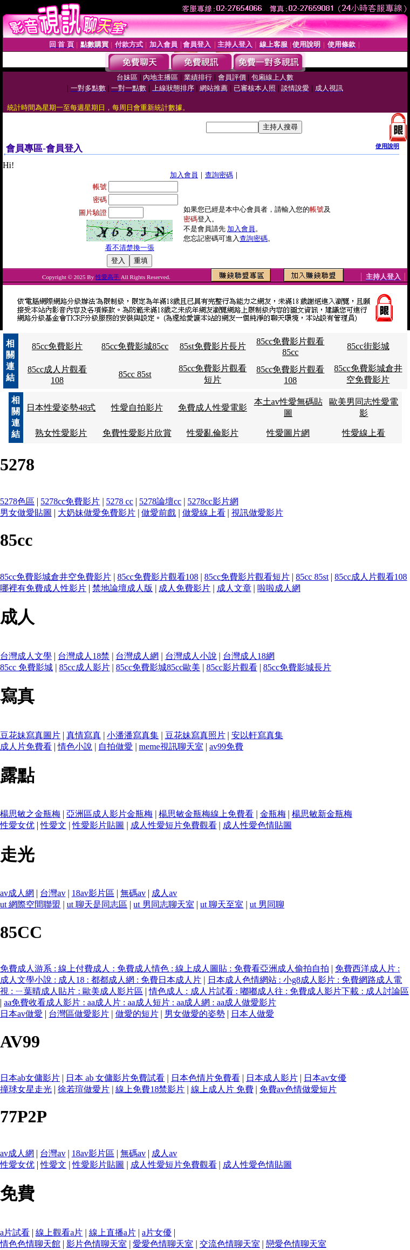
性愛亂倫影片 (212, 433)
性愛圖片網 (288, 433)
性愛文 (53, 825)
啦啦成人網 (278, 588)
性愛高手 (108, 277)
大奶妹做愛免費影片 (96, 512)
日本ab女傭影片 (30, 1077)
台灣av (52, 893)
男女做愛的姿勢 (195, 1013)
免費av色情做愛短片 (298, 1089)
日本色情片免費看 (205, 1077)
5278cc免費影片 (70, 501)
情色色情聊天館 (30, 1243)
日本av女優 (325, 1077)
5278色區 (17, 501)
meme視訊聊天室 (171, 746)
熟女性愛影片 (61, 433)
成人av (164, 893)
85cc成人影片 (84, 667)
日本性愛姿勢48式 (60, 407)
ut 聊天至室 (221, 904)
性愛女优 (17, 825)
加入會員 (184, 175)
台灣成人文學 (26, 656)
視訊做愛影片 (257, 512)
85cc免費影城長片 (297, 667)
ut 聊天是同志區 (97, 904)
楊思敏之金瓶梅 (30, 813)
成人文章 (234, 588)
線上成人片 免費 (222, 1089)
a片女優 (157, 1232)
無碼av (133, 893)
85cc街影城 (368, 346)
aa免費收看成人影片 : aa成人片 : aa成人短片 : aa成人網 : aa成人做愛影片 (140, 1002)
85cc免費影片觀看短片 (247, 576)
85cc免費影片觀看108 (157, 576)
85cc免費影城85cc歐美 (158, 667)
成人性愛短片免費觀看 (174, 825)
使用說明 (387, 146)
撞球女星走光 (26, 1089)
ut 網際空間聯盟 (30, 904)
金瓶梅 (273, 813)
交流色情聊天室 (230, 1243)
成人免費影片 (184, 588)
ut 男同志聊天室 (163, 904)
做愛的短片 (137, 1013)
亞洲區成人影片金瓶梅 (109, 813)
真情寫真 (83, 735)
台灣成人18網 (249, 656)
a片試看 (15, 1232)
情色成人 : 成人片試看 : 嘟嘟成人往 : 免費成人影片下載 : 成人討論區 (279, 991)
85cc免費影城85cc (134, 346)
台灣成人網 (137, 656)
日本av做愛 (21, 1013)
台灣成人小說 (191, 656)
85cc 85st (135, 374)
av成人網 (17, 893)
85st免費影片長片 (213, 346)
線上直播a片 (112, 1232)
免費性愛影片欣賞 (137, 433)
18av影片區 (93, 893)
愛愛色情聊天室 (163, 1243)
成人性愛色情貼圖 (257, 825)
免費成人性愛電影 (212, 407)
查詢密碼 (219, 175)
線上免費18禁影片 (149, 1089)
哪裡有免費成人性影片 (43, 588)
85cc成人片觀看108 (370, 576)
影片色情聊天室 (96, 1243)
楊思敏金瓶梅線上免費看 (206, 813)
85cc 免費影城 (26, 667)
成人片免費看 (26, 746)
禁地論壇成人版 (122, 588)
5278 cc (119, 501)
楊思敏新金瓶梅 (322, 813)
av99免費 (226, 746)
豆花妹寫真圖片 (30, 735)
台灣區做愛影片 (79, 1013)
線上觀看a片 (59, 1232)
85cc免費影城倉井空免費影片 (55, 576)
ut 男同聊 (267, 904)
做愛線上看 (204, 512)
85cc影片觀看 (231, 667)
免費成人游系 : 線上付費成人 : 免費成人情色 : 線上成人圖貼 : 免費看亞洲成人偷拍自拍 (164, 968)
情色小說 (75, 746)
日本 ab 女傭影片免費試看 (115, 1077)
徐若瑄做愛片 (84, 1089)
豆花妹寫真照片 (195, 735)
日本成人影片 (272, 1077)
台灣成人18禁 (84, 656)
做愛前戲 (158, 512)
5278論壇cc (160, 501)
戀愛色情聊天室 (296, 1243)
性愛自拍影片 (137, 407)
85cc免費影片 (57, 346)
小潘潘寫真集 (133, 735)
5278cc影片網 (212, 501)
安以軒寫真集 (257, 735)
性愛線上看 (363, 433)
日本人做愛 (252, 1013)
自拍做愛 (115, 746)
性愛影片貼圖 (98, 825)
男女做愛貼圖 (26, 512)
